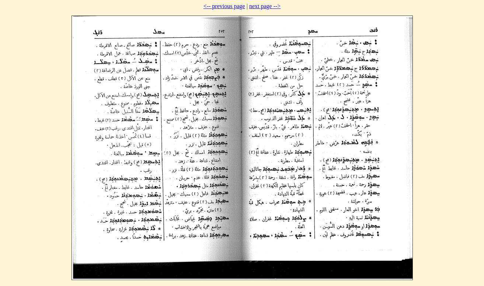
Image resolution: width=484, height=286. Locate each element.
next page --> (265, 6)
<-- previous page (224, 6)
